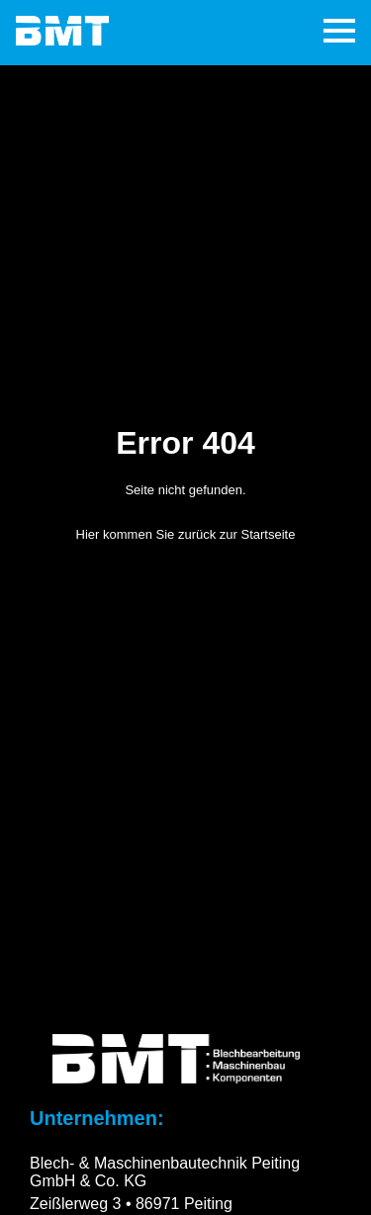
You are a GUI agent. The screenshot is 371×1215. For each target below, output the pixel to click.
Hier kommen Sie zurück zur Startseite (186, 534)
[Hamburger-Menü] (339, 32)
